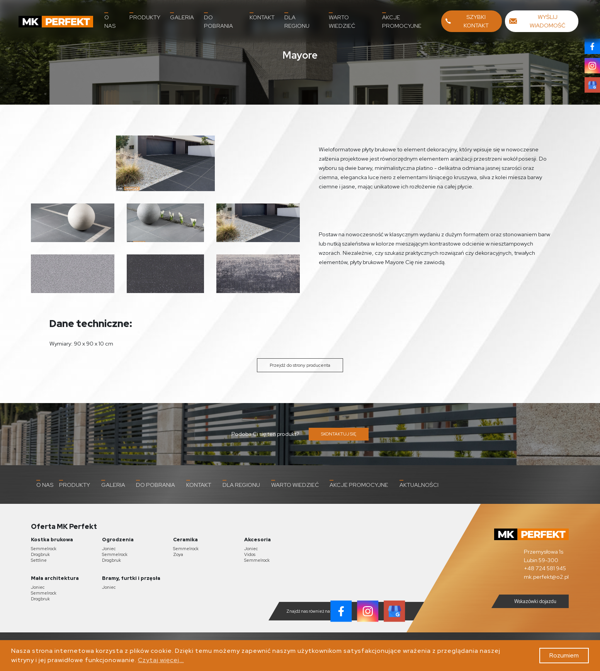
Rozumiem (564, 655)
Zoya (178, 554)
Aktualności (419, 484)
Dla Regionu (296, 20)
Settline (39, 560)
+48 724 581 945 (545, 568)
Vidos (249, 554)
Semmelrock (43, 548)
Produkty (144, 16)
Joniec (109, 548)
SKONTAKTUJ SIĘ (338, 434)
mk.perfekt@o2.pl (546, 576)
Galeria (182, 16)
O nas (110, 20)
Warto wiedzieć (342, 20)
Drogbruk (40, 554)
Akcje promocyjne (402, 20)
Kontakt (262, 16)
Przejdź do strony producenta (300, 365)
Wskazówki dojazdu (529, 601)
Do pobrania (218, 20)
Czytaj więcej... (161, 660)
